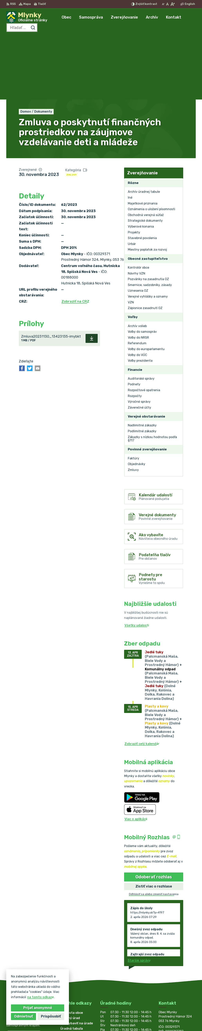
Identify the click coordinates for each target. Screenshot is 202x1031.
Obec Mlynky (120, 1020)
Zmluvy (71, 110)
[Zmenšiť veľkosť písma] (163, 4)
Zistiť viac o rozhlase (153, 822)
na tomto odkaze (40, 997)
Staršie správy (139, 896)
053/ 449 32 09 (171, 979)
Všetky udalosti (136, 561)
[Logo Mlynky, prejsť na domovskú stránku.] (26, 17)
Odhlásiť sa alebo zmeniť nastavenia (154, 830)
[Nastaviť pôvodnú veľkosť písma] (167, 4)
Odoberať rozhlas (153, 812)
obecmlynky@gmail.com (177, 983)
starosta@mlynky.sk (174, 987)
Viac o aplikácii (135, 755)
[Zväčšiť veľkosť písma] (173, 4)
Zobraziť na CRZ (75, 237)
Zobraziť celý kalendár (141, 679)
